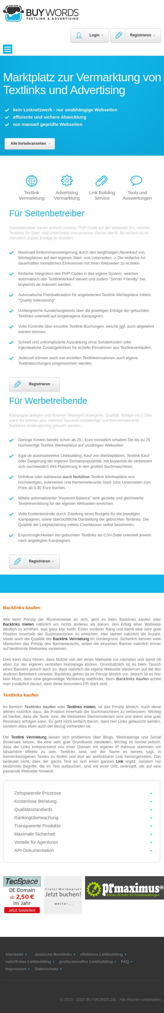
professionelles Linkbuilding (86, 961)
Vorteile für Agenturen (36, 842)
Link (119, 761)
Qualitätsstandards (33, 809)
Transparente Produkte (37, 825)
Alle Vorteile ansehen (28, 143)
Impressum (15, 969)
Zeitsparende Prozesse (37, 792)
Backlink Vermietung (71, 639)
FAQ (125, 961)
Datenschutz (46, 969)
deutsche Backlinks (53, 954)
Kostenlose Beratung (35, 801)
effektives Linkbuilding (101, 954)
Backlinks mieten (18, 624)
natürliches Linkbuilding (28, 961)
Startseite (14, 954)
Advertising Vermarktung (67, 195)
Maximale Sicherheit (34, 833)
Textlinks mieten (81, 706)
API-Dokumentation (34, 850)
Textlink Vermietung (28, 737)
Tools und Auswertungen (137, 195)
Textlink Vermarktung (31, 195)
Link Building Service (102, 195)
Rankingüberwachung (36, 817)
